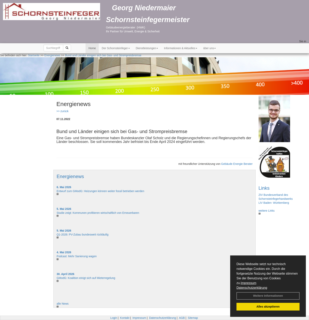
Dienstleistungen (147, 48)
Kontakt (124, 317)
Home (92, 48)
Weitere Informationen (268, 295)
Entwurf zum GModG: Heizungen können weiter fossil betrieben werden (100, 191)
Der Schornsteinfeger (116, 48)
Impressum (248, 283)
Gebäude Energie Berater (237, 163)
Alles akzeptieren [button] (268, 306)
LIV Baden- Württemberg (274, 202)
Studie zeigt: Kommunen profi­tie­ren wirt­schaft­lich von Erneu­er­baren (98, 212)
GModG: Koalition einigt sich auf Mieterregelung (86, 278)
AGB (182, 317)
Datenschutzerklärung (251, 287)
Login (113, 317)
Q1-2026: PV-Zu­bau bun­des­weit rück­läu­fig (82, 234)
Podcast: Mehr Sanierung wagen (77, 256)
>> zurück (62, 111)
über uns (209, 48)
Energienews (70, 176)
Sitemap (193, 317)
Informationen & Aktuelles (180, 48)
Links (264, 188)
